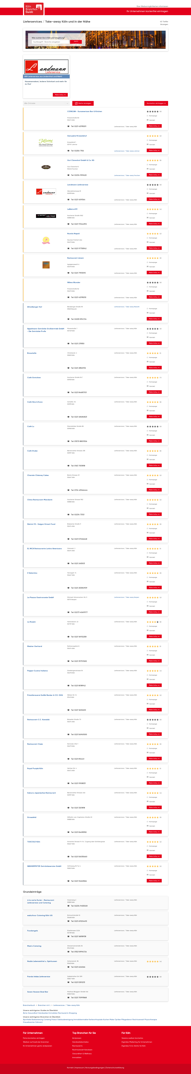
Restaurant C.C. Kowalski (38, 720)
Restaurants (63, 1013)
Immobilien (53, 1013)
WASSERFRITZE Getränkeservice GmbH (44, 866)
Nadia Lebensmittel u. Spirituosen (42, 961)
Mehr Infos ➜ (60, 95)
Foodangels (32, 931)
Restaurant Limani (75, 258)
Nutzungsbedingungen (94, 1068)
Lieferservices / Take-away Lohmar (126, 151)
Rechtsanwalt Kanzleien (82, 1050)
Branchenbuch (29, 1005)
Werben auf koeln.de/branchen (36, 1042)
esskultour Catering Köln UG (40, 915)
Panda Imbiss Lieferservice (38, 977)
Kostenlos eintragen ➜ (156, 103)
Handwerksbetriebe (80, 1042)
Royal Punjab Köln (35, 768)
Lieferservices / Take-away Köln (66, 1005)
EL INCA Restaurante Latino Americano (44, 549)
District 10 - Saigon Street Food (41, 524)
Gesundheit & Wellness (82, 1054)
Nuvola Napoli (73, 234)
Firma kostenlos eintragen (34, 1038)
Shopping (73, 1013)
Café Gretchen (34, 378)
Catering (47, 1019)
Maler (112, 1019)
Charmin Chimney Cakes (38, 475)
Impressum (79, 1068)
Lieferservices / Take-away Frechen (127, 175)
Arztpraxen (76, 1038)
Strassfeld (31, 817)
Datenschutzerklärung (115, 1068)
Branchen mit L (44, 1005)
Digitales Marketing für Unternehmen (137, 1042)
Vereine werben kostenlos (132, 1038)
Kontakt (152, 120)
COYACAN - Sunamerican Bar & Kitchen (84, 111)
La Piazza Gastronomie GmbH (40, 597)
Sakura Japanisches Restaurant (41, 793)
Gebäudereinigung (65, 1019)
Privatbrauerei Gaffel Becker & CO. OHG (45, 695)
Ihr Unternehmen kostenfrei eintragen (147, 11)
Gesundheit (33, 1013)
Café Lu (30, 426)
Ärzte (25, 1013)
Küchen (106, 1019)
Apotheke (27, 1019)
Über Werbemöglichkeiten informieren (152, 6)
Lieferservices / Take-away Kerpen (126, 597)
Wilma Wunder (73, 282)
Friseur (54, 1019)
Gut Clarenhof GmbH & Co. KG (80, 160)
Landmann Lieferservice (77, 185)
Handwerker (43, 1013)
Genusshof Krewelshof (77, 136)
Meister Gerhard (34, 646)
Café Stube (32, 451)
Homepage (153, 116)
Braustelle (31, 353)
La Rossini (31, 622)
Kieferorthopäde (96, 1019)
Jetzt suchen (76, 42)
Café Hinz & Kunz (35, 402)
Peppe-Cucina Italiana (37, 671)
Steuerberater (29, 1022)
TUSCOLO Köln (33, 842)
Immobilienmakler (81, 1019)
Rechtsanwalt (138, 1019)
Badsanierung (37, 1019)
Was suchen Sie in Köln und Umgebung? (48, 38)
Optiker (118, 1019)
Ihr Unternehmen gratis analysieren (37, 1046)
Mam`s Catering (34, 946)
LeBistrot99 (72, 209)
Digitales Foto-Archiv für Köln (134, 1046)
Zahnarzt (39, 1022)
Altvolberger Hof (34, 307)
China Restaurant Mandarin (39, 500)
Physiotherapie (151, 1019)
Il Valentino (32, 573)
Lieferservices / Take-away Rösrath (126, 307)
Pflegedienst (126, 1019)
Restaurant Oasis (35, 744)
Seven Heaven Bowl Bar (37, 992)
